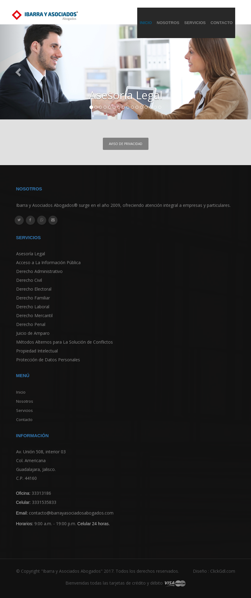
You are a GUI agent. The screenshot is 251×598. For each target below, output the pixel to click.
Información (32, 435)
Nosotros (168, 22)
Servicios (195, 22)
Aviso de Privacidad (125, 144)
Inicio (146, 22)
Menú (23, 375)
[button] (19, 71)
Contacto (221, 22)
